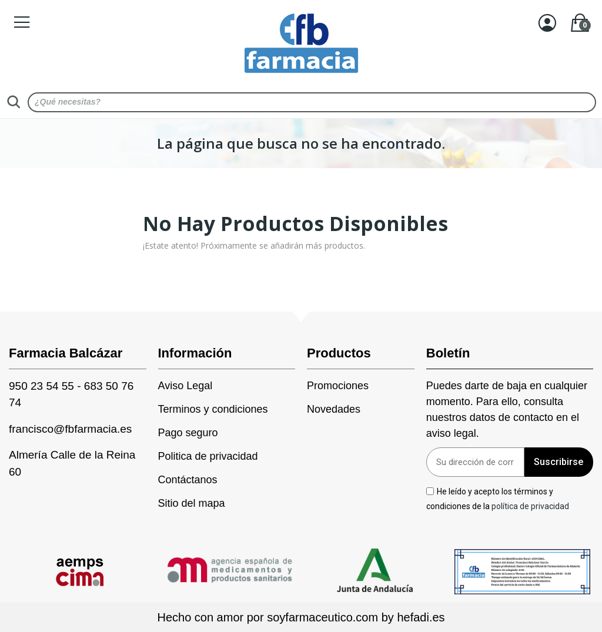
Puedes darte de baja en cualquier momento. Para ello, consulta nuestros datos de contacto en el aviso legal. (506, 409)
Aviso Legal (185, 386)
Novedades (333, 409)
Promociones (338, 386)
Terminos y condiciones (213, 409)
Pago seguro (188, 433)
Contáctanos (188, 480)
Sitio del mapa (191, 503)
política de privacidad (530, 506)
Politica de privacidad (208, 456)
